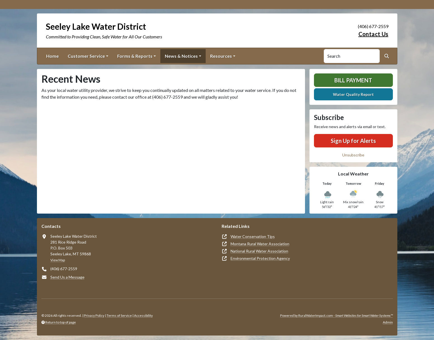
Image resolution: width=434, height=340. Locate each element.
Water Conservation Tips (253, 236)
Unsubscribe (353, 154)
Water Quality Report (353, 94)
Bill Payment (353, 80)
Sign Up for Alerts (353, 140)
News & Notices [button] (181, 56)
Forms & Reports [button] (135, 56)
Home (52, 56)
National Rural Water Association (259, 251)
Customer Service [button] (86, 56)
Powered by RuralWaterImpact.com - (336, 315)
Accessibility (143, 315)
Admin (388, 322)
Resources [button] (221, 56)
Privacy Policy (94, 315)
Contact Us (373, 34)
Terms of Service (119, 315)
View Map (57, 260)
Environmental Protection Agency (260, 258)
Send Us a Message (67, 277)
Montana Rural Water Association (260, 243)
